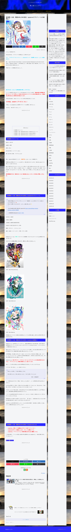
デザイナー (11, 440)
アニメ (7, 440)
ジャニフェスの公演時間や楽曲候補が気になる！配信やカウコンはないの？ (57, 67)
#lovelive (36, 208)
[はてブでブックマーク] (22, 46)
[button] (42, 46)
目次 (24, 127)
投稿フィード (51, 216)
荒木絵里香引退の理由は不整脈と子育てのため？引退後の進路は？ (57, 71)
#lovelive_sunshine (11, 210)
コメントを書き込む (26, 519)
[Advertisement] (25, 118)
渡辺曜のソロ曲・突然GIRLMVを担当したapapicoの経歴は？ (25, 133)
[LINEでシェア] (36, 46)
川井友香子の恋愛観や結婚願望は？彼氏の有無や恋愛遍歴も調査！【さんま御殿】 (57, 76)
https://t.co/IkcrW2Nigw (29, 208)
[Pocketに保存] (29, 46)
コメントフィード (52, 218)
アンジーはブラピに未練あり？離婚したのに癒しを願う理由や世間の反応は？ (57, 81)
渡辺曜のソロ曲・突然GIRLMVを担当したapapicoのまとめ (25, 134)
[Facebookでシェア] (16, 46)
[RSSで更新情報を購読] (27, 470)
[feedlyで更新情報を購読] (25, 470)
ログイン (51, 213)
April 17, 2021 (21, 212)
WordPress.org (52, 221)
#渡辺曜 (17, 210)
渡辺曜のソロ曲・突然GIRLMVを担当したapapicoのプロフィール (26, 131)
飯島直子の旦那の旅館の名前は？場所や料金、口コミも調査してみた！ (57, 85)
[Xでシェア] (9, 46)
